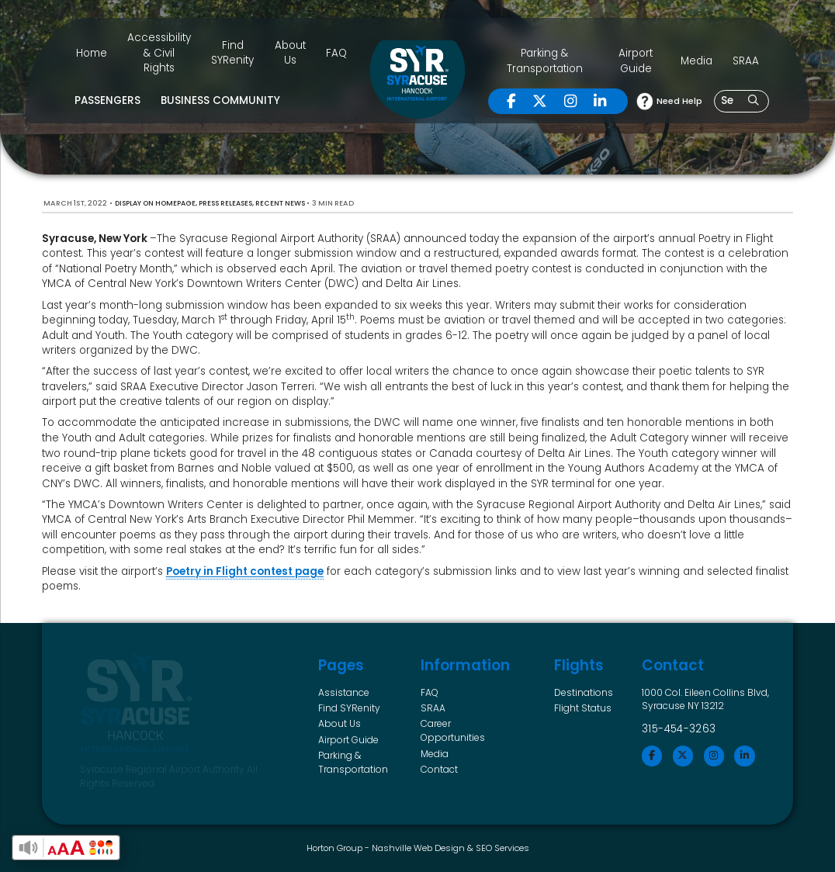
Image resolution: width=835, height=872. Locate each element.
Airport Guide (635, 61)
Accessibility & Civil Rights (159, 52)
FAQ (336, 53)
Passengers (107, 100)
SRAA (746, 61)
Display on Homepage (155, 203)
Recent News (280, 203)
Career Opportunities (453, 730)
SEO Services (502, 848)
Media (696, 61)
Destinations (583, 692)
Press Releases (225, 203)
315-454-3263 (679, 728)
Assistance (343, 692)
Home (91, 53)
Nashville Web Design (418, 848)
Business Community (220, 100)
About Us (290, 53)
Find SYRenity (232, 53)
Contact (439, 769)
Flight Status (583, 708)
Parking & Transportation (545, 61)
